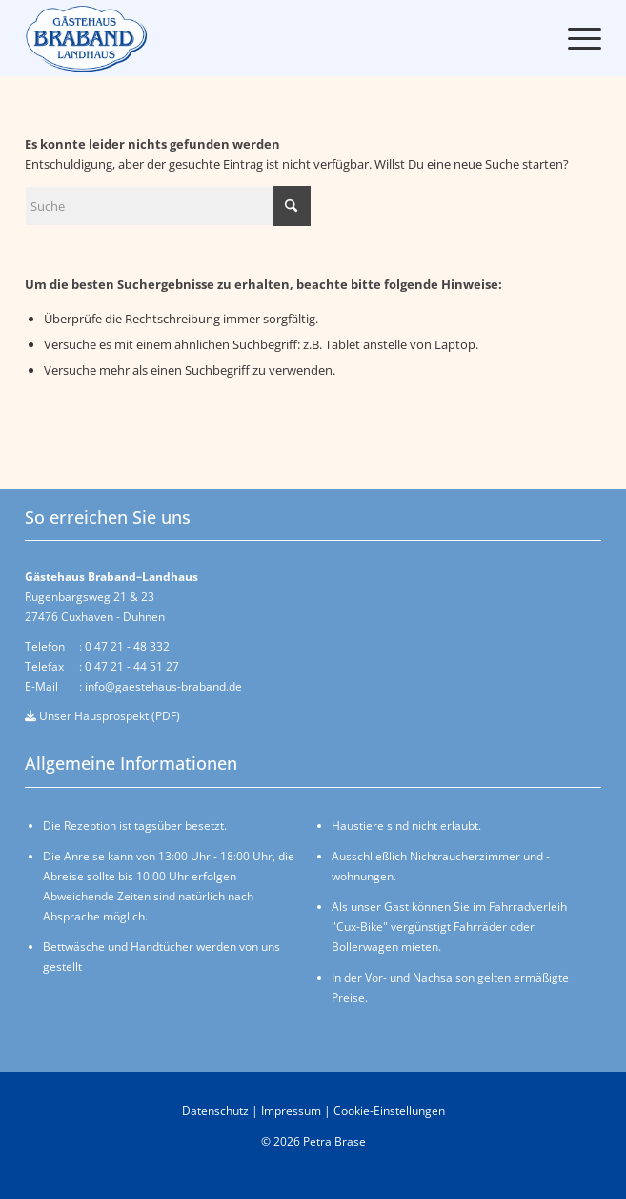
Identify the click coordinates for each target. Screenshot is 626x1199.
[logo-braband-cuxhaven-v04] (96, 38)
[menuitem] (575, 38)
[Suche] (168, 206)
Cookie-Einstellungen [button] (389, 1111)
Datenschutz (215, 1111)
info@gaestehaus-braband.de (163, 686)
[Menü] (575, 38)
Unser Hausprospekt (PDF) (102, 716)
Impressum (291, 1111)
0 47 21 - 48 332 (127, 646)
